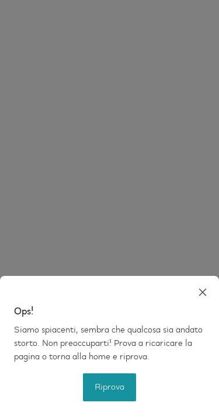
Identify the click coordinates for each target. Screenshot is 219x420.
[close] (203, 292)
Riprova (109, 387)
